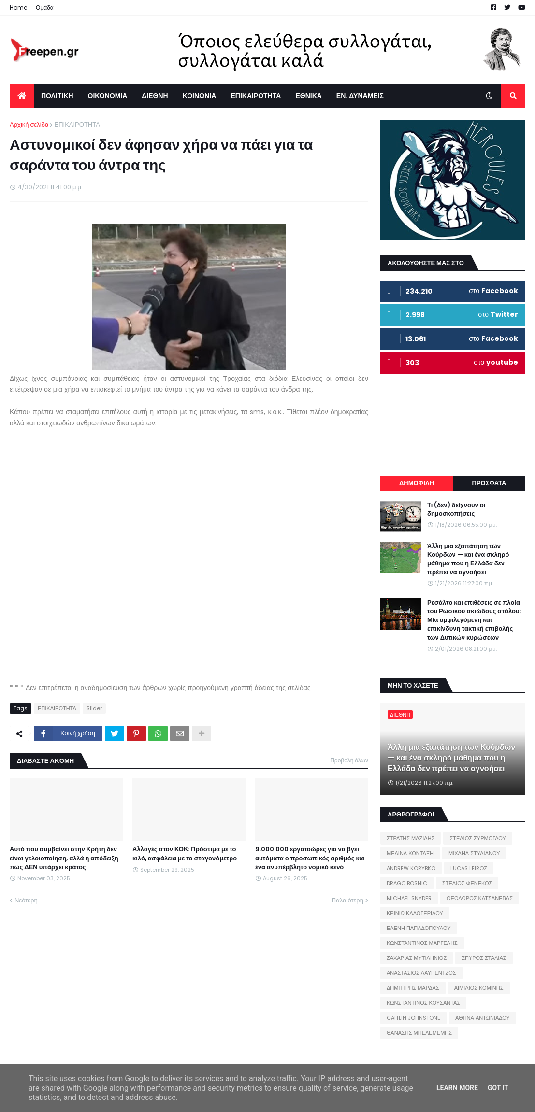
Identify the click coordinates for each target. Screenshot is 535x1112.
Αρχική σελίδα (29, 124)
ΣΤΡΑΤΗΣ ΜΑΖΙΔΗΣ (410, 838)
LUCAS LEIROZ (468, 868)
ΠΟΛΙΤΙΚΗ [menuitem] (57, 95)
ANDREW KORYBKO (411, 868)
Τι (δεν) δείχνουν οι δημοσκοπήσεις (456, 509)
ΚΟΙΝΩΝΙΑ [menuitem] (200, 95)
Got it (498, 1088)
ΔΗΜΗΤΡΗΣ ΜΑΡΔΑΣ (413, 988)
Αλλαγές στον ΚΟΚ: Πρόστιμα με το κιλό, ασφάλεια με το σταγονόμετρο (184, 853)
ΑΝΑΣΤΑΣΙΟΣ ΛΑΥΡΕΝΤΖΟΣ (421, 973)
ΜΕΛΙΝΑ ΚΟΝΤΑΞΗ (410, 853)
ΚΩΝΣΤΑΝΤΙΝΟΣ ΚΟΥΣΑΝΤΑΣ (423, 1003)
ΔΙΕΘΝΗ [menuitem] (155, 95)
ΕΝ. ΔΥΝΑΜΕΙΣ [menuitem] (360, 95)
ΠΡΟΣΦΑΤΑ (489, 483)
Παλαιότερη (347, 900)
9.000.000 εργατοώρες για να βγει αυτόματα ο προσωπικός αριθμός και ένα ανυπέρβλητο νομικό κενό (310, 858)
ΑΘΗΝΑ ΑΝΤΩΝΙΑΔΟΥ (482, 1018)
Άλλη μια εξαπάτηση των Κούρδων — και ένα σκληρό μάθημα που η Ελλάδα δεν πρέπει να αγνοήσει (468, 559)
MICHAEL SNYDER (409, 898)
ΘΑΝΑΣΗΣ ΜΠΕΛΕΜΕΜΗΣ (419, 1033)
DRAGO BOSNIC (407, 883)
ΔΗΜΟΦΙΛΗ (416, 483)
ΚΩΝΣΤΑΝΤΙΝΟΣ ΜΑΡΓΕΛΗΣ (422, 943)
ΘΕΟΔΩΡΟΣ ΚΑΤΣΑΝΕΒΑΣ (480, 898)
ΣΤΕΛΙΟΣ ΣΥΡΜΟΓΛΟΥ (477, 838)
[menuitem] (22, 96)
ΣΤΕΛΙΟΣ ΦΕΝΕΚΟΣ (467, 883)
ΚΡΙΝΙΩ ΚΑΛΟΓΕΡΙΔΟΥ (415, 913)
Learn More (457, 1088)
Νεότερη (26, 900)
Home (18, 7)
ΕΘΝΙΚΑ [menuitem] (308, 95)
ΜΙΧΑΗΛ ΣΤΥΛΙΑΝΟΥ (474, 853)
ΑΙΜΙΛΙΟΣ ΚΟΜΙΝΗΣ (479, 988)
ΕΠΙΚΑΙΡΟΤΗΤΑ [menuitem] (256, 95)
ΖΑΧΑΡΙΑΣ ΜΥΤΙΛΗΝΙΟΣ (417, 958)
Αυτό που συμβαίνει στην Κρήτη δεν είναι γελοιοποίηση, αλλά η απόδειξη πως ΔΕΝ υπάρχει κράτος (64, 858)
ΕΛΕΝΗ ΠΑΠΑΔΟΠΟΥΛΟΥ (418, 928)
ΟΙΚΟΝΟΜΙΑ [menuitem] (108, 95)
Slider (94, 708)
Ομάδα (45, 7)
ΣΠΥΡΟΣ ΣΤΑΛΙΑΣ (484, 958)
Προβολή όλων (349, 760)
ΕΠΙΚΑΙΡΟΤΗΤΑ (77, 124)
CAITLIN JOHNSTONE (413, 1018)
